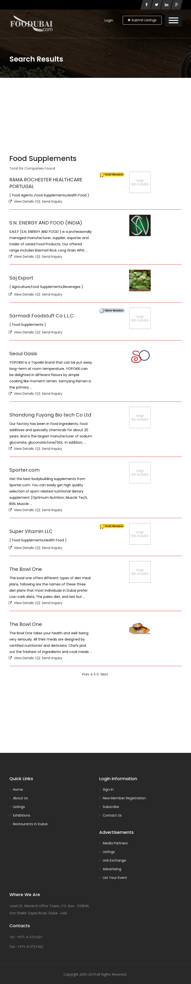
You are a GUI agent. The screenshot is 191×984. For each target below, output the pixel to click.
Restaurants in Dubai (30, 824)
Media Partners (115, 843)
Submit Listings (142, 20)
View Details (21, 201)
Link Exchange (114, 860)
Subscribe (111, 806)
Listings (19, 806)
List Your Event (115, 877)
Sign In (108, 789)
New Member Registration (124, 798)
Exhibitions (21, 815)
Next (104, 674)
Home (18, 789)
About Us (20, 798)
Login (108, 20)
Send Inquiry (49, 201)
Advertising (112, 869)
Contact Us (112, 815)
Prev (85, 674)
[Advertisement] (95, 113)
